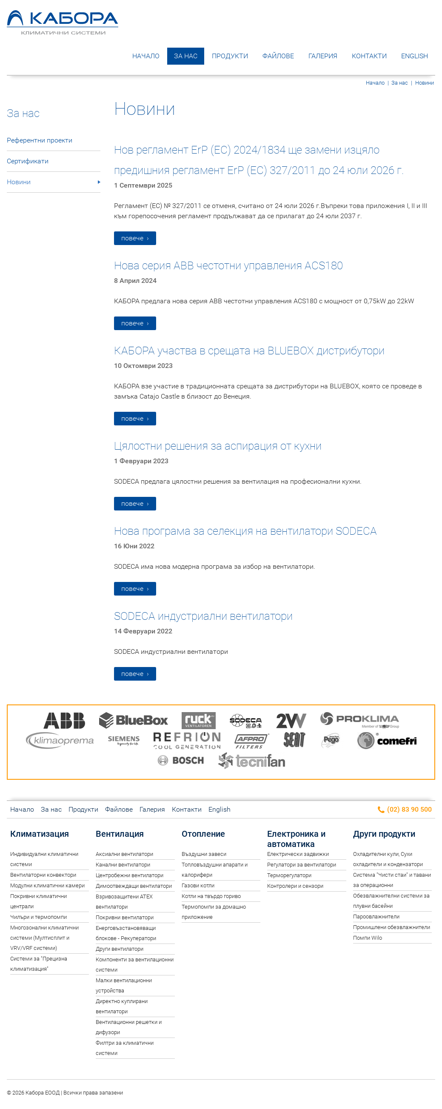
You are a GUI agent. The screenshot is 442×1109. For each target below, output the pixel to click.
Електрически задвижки (298, 857)
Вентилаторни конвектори (43, 878)
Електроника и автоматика (296, 842)
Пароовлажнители (376, 919)
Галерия (322, 59)
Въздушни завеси (204, 857)
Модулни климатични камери (47, 888)
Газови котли (198, 888)
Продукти (230, 59)
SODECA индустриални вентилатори (203, 619)
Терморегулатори (289, 878)
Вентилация (120, 837)
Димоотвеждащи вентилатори (134, 889)
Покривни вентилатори (125, 920)
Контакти (369, 59)
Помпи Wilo (367, 941)
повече (132, 241)
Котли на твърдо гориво (211, 899)
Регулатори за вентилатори (301, 867)
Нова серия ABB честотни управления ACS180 (228, 268)
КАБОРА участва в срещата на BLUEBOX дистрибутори (249, 353)
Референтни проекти (39, 143)
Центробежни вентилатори (129, 878)
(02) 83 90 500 (404, 812)
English (414, 59)
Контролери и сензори (295, 889)
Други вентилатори (119, 952)
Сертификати (27, 164)
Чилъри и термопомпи (38, 920)
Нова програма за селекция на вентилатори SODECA (245, 533)
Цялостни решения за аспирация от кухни (218, 448)
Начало (146, 59)
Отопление (203, 837)
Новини (19, 185)
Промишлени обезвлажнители (391, 930)
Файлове (278, 59)
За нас (185, 59)
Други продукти (384, 837)
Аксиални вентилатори (124, 857)
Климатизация (39, 837)
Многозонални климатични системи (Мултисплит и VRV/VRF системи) (44, 940)
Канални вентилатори (123, 867)
